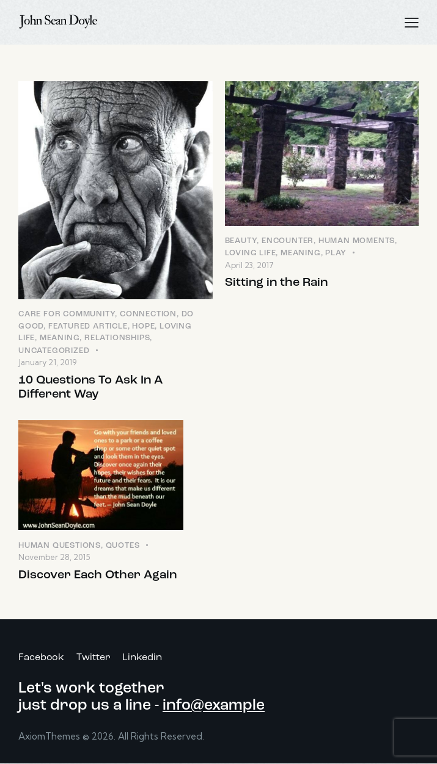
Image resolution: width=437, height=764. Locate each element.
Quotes (123, 546)
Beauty (241, 241)
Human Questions (59, 546)
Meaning (60, 338)
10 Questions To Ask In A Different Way (90, 387)
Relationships (117, 338)
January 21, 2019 (47, 362)
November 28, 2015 (54, 557)
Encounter (288, 241)
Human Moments (356, 241)
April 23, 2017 (249, 265)
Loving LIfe (250, 253)
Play (335, 253)
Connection (148, 314)
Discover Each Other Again (97, 575)
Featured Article (88, 326)
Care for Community (66, 314)
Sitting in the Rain (276, 283)
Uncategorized (53, 351)
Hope (143, 326)
